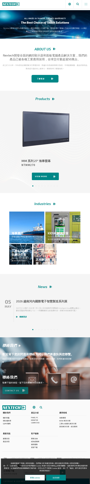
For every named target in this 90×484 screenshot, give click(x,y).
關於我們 (6, 414)
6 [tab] (48, 186)
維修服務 (34, 445)
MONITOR (34, 421)
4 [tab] (42, 186)
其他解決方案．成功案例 (68, 428)
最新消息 (6, 434)
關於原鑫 (6, 419)
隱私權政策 (7, 422)
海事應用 (62, 419)
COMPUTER (35, 424)
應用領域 (63, 414)
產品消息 (6, 443)
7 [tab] (51, 186)
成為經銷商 (35, 443)
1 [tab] (32, 186)
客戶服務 (35, 434)
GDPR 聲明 (7, 425)
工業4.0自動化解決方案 (67, 425)
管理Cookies (35, 478)
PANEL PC (34, 419)
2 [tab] (35, 186)
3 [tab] (38, 186)
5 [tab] (45, 186)
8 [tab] (54, 186)
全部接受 (56, 477)
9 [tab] (57, 186)
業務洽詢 (34, 440)
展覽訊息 (6, 440)
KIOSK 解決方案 (64, 422)
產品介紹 (35, 414)
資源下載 (34, 448)
